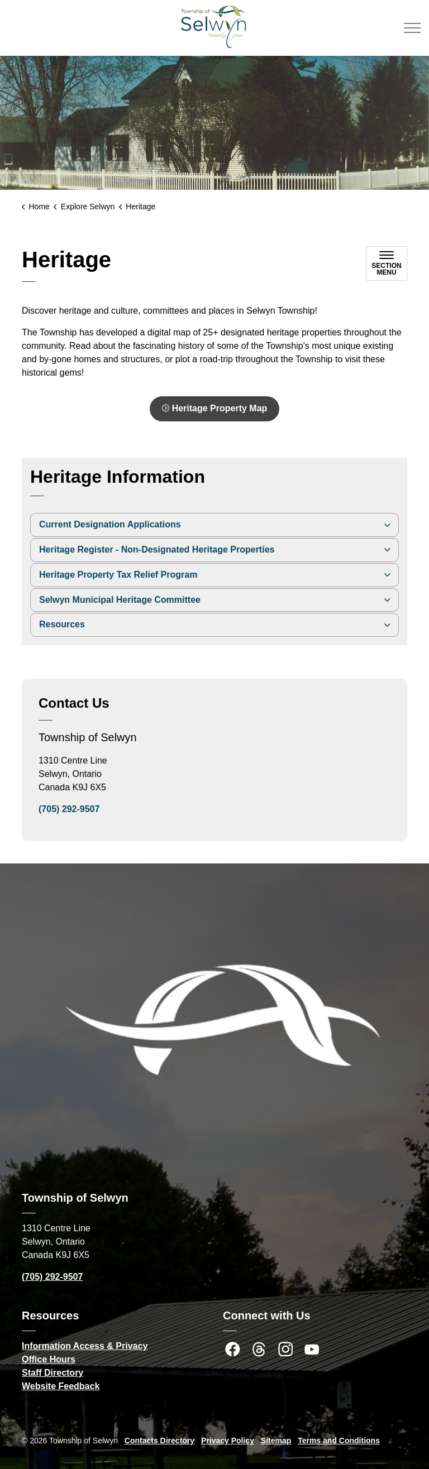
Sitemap (276, 1440)
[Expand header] (412, 28)
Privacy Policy (227, 1440)
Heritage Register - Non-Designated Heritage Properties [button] (156, 549)
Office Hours (48, 1359)
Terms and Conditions (339, 1440)
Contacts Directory (159, 1440)
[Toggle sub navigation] (386, 263)
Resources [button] (62, 624)
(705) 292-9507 (69, 809)
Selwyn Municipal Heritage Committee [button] (120, 599)
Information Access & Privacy (84, 1346)
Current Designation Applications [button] (110, 524)
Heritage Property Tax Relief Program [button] (118, 574)
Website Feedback (60, 1386)
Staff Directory (52, 1372)
